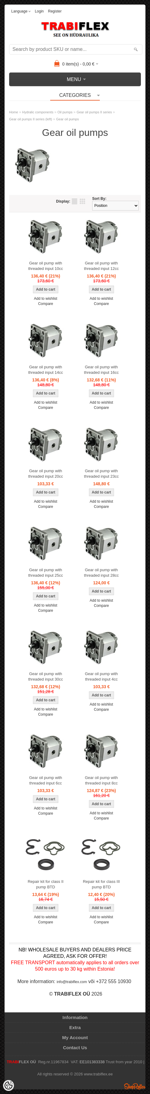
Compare (45, 304)
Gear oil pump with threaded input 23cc (101, 474)
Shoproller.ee (134, 1086)
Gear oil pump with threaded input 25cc (45, 573)
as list (74, 201)
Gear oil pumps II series (94, 112)
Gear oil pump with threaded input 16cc (101, 370)
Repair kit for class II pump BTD (46, 884)
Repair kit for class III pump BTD (101, 884)
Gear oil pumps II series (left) (30, 119)
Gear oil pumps (67, 119)
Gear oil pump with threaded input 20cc (45, 474)
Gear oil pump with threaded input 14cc (45, 370)
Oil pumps (65, 112)
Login (39, 11)
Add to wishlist (45, 298)
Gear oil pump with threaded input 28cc (101, 573)
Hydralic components (38, 112)
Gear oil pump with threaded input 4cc (101, 676)
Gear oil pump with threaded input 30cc (45, 676)
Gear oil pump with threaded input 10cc (45, 266)
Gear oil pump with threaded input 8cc (101, 780)
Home (13, 112)
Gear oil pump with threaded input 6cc (45, 780)
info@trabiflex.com (72, 982)
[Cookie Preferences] (8, 1085)
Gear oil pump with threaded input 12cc (101, 266)
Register (55, 11)
